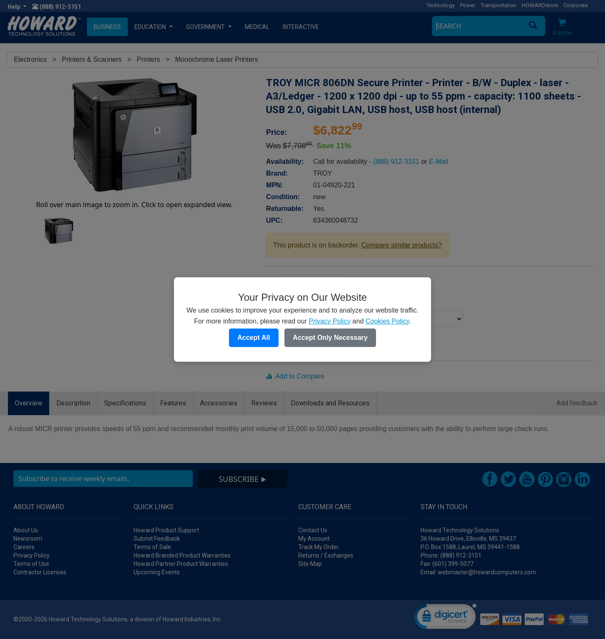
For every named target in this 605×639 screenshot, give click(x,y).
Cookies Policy (387, 321)
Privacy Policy (330, 321)
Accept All (253, 337)
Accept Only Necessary (330, 337)
